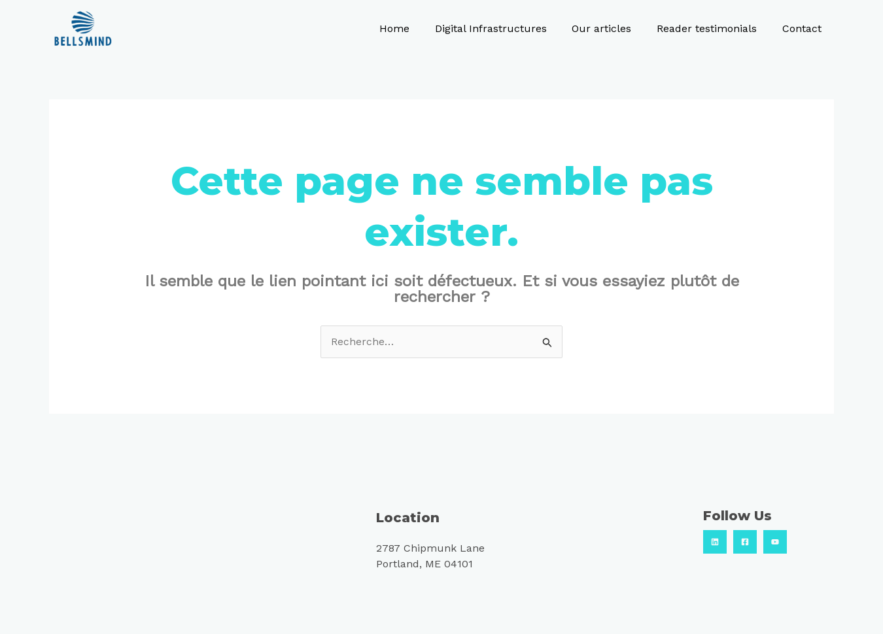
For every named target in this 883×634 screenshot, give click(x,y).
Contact (803, 28)
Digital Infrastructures (506, 28)
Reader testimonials (713, 28)
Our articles (612, 28)
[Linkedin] (715, 542)
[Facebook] (745, 542)
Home (414, 28)
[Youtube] (775, 542)
